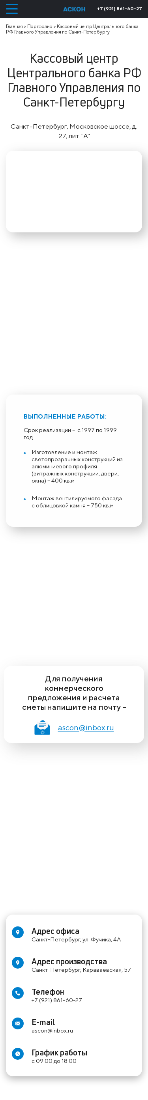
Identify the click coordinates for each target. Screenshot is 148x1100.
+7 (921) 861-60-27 (119, 8)
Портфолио (39, 26)
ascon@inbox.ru (74, 727)
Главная (14, 26)
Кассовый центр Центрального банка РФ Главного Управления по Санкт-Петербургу (72, 29)
